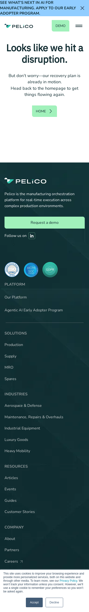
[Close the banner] (82, 8)
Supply (10, 356)
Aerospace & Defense (23, 405)
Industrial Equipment (22, 428)
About (10, 538)
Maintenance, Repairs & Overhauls (34, 417)
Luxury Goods (16, 439)
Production (14, 344)
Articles (11, 478)
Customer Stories (20, 511)
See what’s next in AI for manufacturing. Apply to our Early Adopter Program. (38, 8)
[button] (78, 25)
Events (10, 489)
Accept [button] (34, 602)
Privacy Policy (68, 580)
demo (61, 25)
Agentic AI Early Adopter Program (34, 310)
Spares (10, 379)
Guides (11, 500)
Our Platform (16, 297)
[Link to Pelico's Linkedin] (31, 235)
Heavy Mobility (17, 451)
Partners (12, 550)
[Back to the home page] (19, 26)
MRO (9, 367)
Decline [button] (54, 602)
